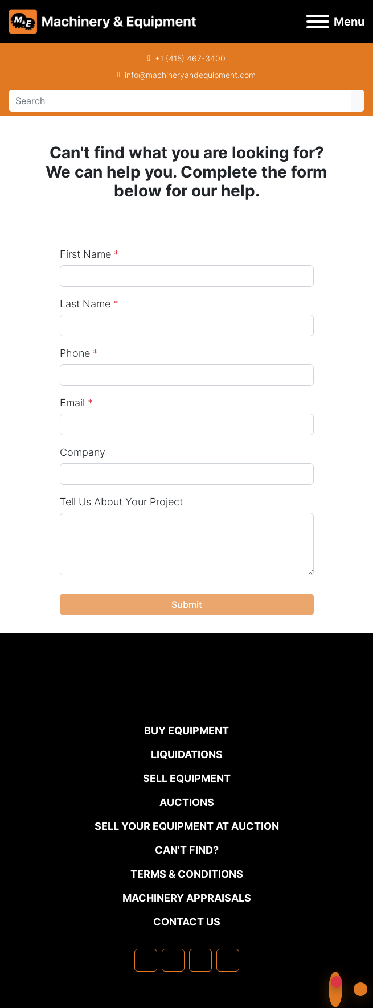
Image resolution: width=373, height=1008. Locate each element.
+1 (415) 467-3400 (190, 58)
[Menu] (317, 21)
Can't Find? (187, 850)
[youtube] (227, 960)
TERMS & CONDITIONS (186, 874)
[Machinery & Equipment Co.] (187, 700)
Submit (186, 604)
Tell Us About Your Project (121, 502)
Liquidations (187, 754)
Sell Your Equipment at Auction (187, 826)
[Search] (180, 101)
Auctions (186, 802)
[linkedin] (173, 960)
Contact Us (186, 922)
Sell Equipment (187, 778)
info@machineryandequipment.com (190, 75)
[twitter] (200, 960)
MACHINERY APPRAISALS (186, 898)
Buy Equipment (186, 731)
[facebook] (145, 960)
